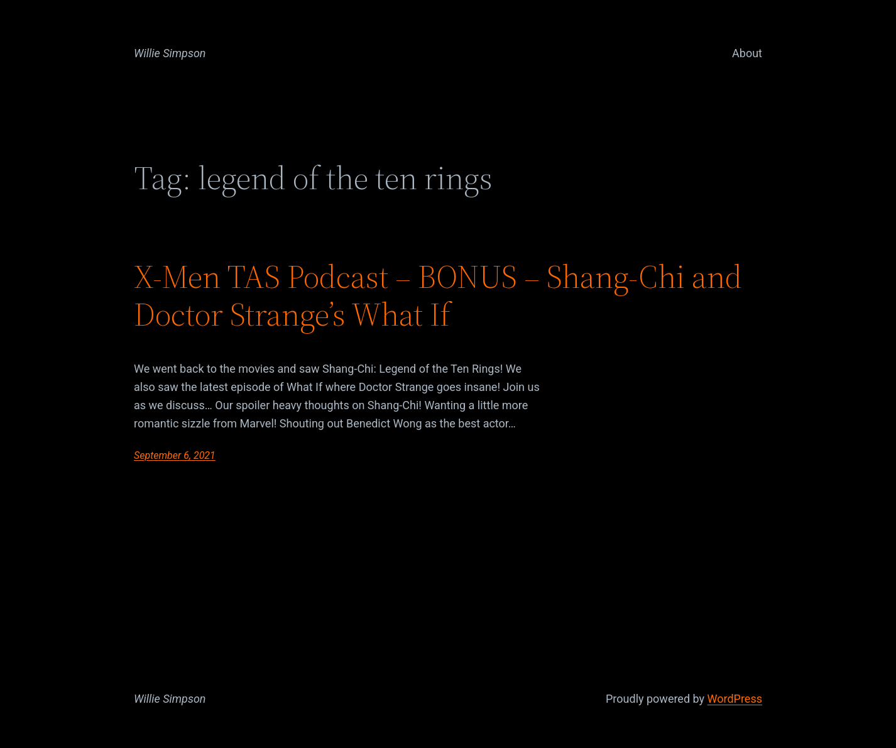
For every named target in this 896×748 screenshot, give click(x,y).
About (747, 53)
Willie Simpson (170, 53)
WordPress (735, 698)
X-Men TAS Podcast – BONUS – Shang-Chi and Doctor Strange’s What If (438, 295)
